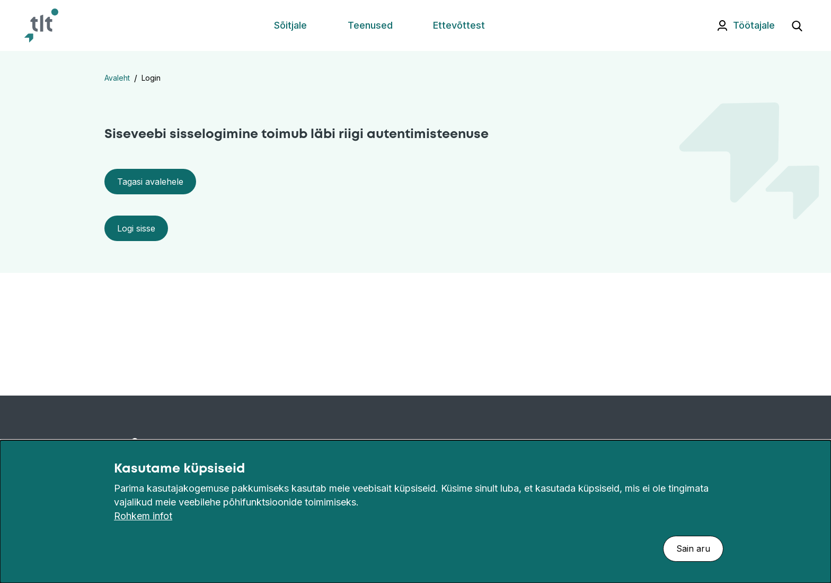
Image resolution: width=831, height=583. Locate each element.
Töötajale (754, 25)
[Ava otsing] (797, 25)
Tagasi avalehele (150, 181)
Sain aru (693, 548)
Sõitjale (290, 25)
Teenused (370, 25)
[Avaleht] (41, 25)
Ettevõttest (459, 25)
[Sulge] (817, 468)
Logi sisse (136, 228)
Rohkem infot (143, 515)
